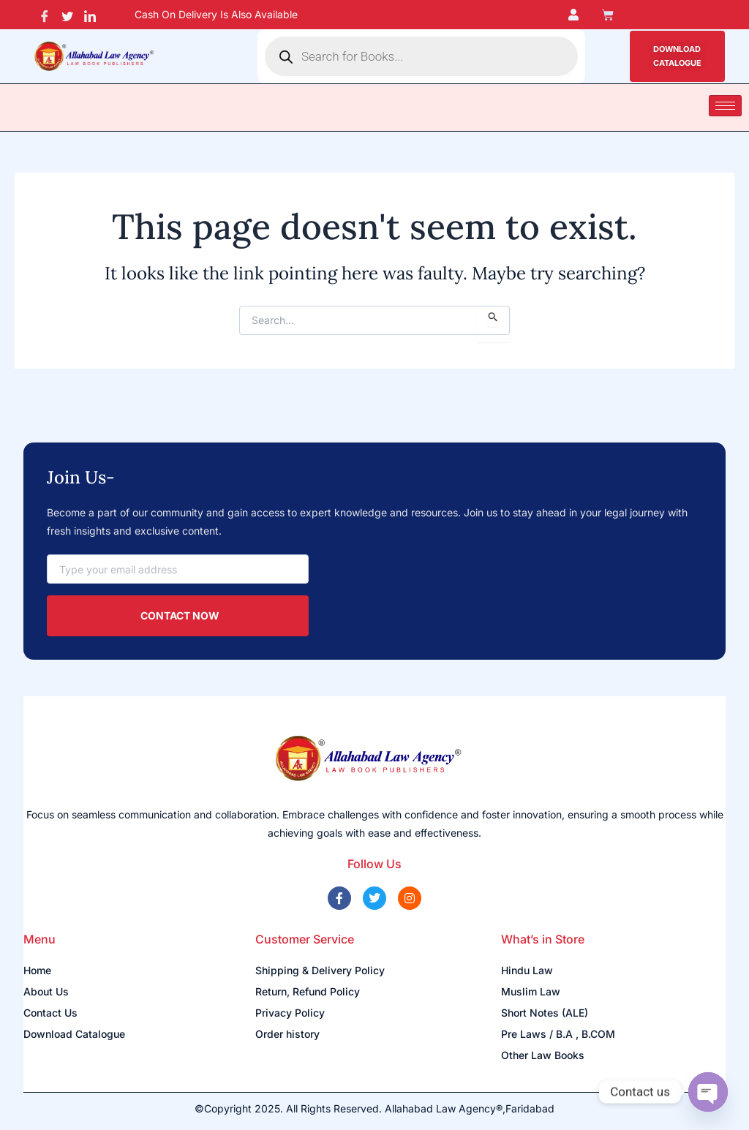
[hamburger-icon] (725, 105)
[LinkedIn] (90, 14)
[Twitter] (67, 14)
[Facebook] (45, 14)
